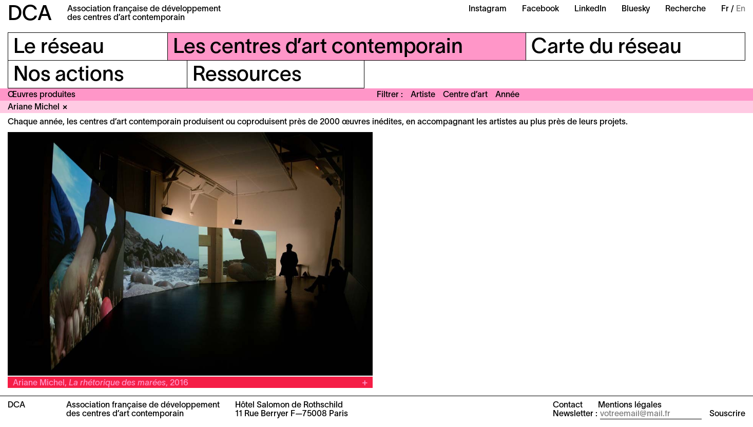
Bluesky (636, 9)
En (740, 9)
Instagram (488, 9)
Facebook (540, 9)
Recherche (685, 9)
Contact (568, 405)
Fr (725, 9)
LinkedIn (590, 9)
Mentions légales (630, 405)
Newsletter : (575, 414)
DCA (30, 14)
